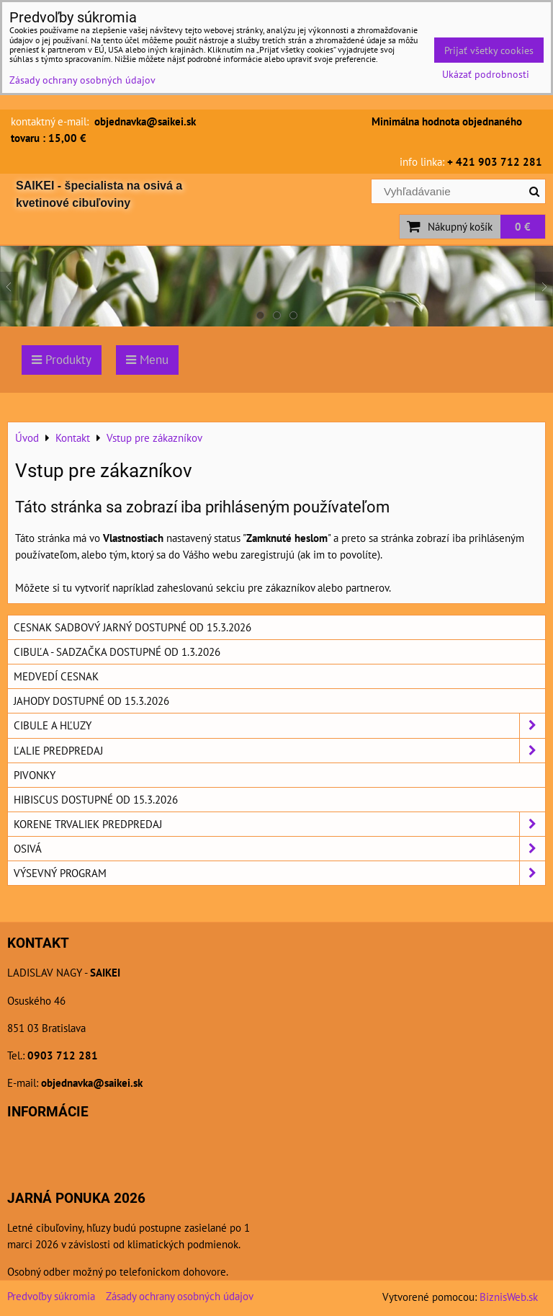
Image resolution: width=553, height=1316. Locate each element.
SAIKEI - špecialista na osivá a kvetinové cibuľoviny (99, 194)
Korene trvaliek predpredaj (279, 824)
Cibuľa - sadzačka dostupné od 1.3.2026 (117, 651)
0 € (523, 226)
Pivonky (34, 775)
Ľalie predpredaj (279, 751)
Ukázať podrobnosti (485, 74)
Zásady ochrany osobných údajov (179, 1296)
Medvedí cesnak (56, 676)
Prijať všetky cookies (489, 50)
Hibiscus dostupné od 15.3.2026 (96, 799)
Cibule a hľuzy (279, 725)
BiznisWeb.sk (509, 1296)
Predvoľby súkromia (51, 1296)
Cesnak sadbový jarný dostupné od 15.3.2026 (132, 627)
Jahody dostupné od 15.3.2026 (91, 700)
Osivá (279, 849)
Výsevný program (279, 873)
